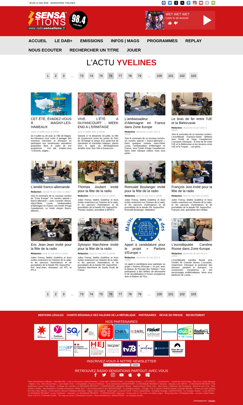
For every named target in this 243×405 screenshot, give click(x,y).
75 (101, 76)
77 (120, 76)
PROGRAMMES (162, 40)
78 (130, 76)
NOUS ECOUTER (45, 50)
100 (159, 76)
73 (81, 76)
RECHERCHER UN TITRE (94, 50)
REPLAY (193, 40)
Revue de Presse (171, 315)
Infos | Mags (125, 40)
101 (170, 76)
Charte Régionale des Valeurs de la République (101, 315)
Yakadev (211, 401)
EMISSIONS (91, 40)
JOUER (134, 50)
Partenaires (147, 315)
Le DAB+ (63, 40)
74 (91, 76)
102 (182, 76)
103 (193, 76)
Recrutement (195, 315)
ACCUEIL (38, 40)
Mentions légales (51, 315)
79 (139, 76)
